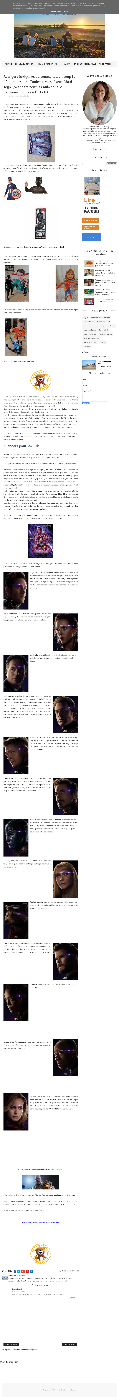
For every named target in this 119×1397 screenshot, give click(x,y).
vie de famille (24, 96)
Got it (66, 11)
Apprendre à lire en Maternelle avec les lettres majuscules (105, 273)
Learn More (56, 11)
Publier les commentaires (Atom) (25, 1350)
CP (109, 322)
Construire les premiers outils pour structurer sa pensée (99, 326)
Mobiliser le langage (105, 334)
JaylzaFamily (17, 1289)
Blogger (103, 356)
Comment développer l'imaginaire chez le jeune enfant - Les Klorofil (105, 292)
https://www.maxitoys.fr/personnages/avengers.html (44, 247)
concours (103, 342)
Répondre (72, 1298)
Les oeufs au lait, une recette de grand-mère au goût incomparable (104, 263)
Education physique (90, 330)
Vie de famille (105, 64)
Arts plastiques (88, 322)
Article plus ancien (69, 1344)
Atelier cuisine (101, 322)
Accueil (8, 64)
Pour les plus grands (90, 342)
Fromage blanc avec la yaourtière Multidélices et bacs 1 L (105, 282)
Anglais (86, 318)
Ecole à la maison (24, 64)
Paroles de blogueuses (91, 338)
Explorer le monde (90, 334)
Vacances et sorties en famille (80, 64)
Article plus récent (11, 1344)
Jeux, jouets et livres (49, 64)
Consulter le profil (104, 367)
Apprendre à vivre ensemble (100, 318)
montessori (87, 346)
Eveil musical (103, 330)
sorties (16, 96)
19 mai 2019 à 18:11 (19, 1292)
